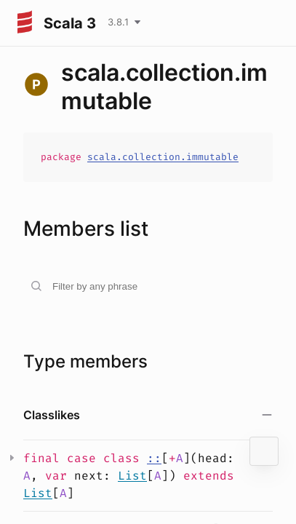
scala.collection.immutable (163, 157)
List (132, 475)
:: (154, 458)
